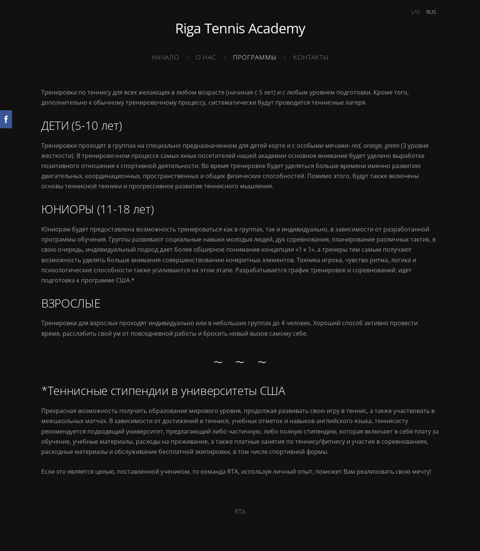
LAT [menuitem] (415, 11)
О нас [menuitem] (206, 57)
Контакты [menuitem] (311, 57)
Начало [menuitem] (165, 57)
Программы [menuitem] (255, 57)
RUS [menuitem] (431, 11)
